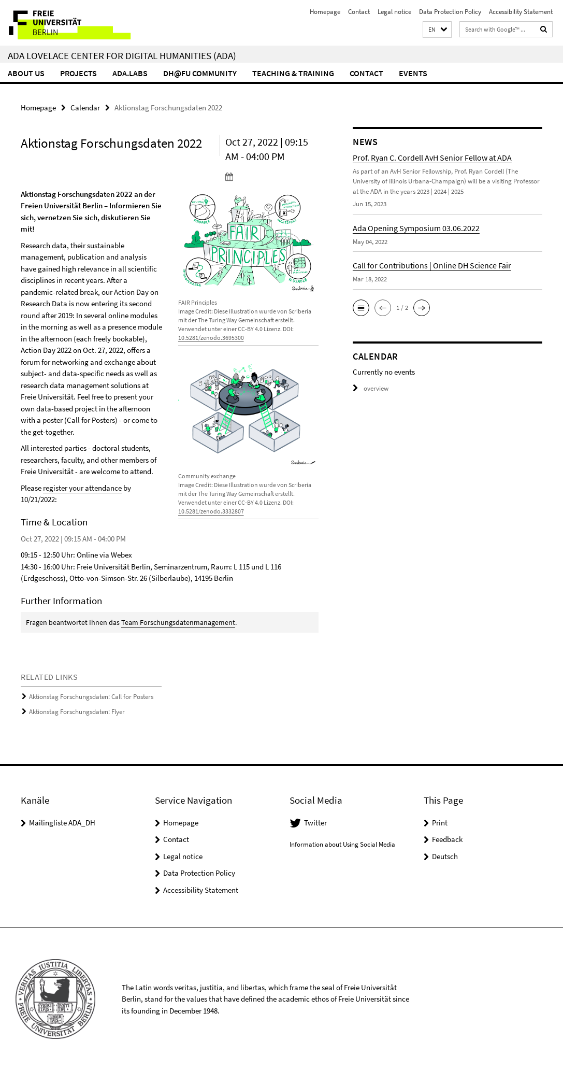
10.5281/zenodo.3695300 (211, 337)
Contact (359, 11)
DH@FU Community (200, 73)
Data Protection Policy (450, 11)
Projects (78, 73)
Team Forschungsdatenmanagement (178, 622)
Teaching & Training (293, 73)
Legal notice (394, 11)
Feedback (447, 839)
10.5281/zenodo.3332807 (211, 511)
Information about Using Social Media (342, 844)
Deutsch (445, 856)
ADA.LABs (130, 73)
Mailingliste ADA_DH (62, 823)
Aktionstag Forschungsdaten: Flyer (77, 711)
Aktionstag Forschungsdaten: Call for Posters (91, 696)
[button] (437, 29)
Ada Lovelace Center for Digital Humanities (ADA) (122, 55)
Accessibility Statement (521, 11)
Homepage (325, 11)
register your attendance (82, 488)
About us (26, 73)
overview (370, 388)
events (413, 73)
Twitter (315, 823)
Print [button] (439, 823)
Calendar (85, 107)
